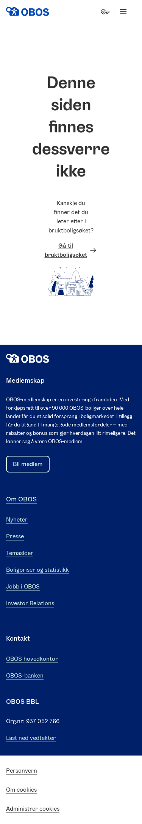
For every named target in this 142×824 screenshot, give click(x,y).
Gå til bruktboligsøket (71, 250)
